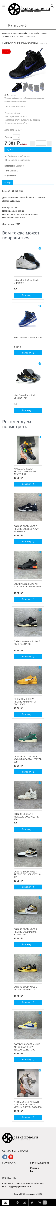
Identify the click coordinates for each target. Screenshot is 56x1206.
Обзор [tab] (7, 182)
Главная (6, 33)
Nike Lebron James (39, 33)
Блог (32, 1171)
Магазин (34, 1168)
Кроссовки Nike (20, 33)
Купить (28, 149)
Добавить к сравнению (17, 160)
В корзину (28, 295)
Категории (16, 25)
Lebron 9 (9, 36)
